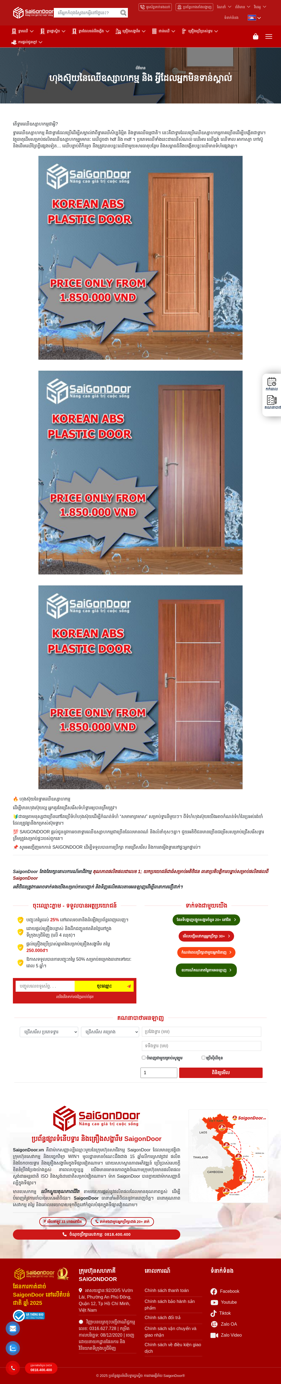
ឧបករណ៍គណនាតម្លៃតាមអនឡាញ (206, 970)
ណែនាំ (221, 7)
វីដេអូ (257, 7)
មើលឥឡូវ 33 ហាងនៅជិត (63, 1222)
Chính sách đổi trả (163, 1317)
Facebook (224, 1291)
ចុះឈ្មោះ (104, 986)
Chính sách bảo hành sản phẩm (170, 1304)
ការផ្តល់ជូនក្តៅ (24, 42)
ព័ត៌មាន (240, 7)
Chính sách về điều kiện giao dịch (173, 1348)
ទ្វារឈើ (19, 31)
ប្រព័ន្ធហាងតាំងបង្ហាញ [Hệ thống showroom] (194, 7)
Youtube (223, 1302)
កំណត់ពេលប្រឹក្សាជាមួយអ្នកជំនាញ (206, 952)
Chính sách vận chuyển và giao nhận (170, 1331)
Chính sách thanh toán (167, 1290)
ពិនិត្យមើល (221, 1072)
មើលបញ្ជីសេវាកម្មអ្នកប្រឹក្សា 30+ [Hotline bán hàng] (206, 936)
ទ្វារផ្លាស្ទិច (50, 31)
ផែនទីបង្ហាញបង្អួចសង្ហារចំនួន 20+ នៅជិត (206, 920)
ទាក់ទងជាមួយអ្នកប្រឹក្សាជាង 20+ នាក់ (122, 1222)
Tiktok (220, 1313)
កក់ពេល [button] (272, 384)
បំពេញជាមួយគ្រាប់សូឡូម (162, 1058)
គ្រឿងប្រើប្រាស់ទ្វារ (196, 31)
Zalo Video (226, 1335)
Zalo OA (223, 1324)
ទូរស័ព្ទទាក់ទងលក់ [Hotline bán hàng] (155, 7)
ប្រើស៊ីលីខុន (212, 1058)
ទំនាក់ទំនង (231, 18)
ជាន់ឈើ (161, 31)
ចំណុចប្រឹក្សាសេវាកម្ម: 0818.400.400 (97, 1234)
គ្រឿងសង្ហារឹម (128, 31)
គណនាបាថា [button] (272, 402)
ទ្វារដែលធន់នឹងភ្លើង (88, 31)
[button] (13, 1328)
